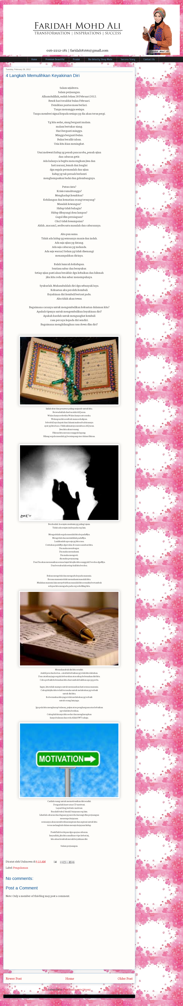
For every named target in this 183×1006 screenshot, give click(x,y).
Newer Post (14, 978)
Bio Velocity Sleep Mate (100, 59)
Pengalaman (20, 867)
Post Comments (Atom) (76, 989)
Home (34, 59)
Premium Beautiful (55, 59)
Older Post (125, 978)
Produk (76, 59)
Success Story (128, 59)
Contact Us (149, 59)
